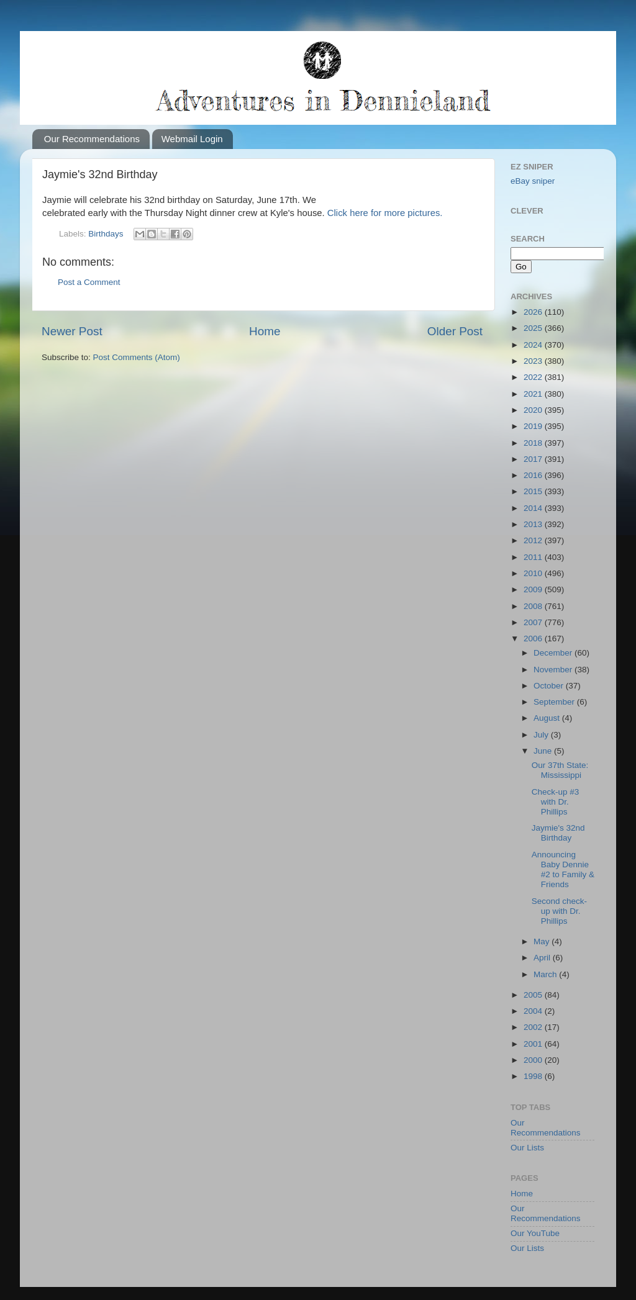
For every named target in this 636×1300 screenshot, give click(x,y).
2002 (534, 1027)
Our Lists (527, 1147)
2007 (534, 622)
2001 (534, 1044)
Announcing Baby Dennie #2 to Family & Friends (563, 870)
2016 (534, 475)
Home (264, 331)
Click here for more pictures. (385, 213)
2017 (534, 459)
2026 (534, 312)
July (542, 734)
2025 (534, 328)
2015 (534, 491)
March (546, 974)
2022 (534, 377)
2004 (534, 1011)
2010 (534, 573)
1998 (534, 1076)
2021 (534, 394)
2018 (534, 443)
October (550, 685)
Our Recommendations (92, 138)
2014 (534, 508)
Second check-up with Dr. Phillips (559, 911)
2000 (534, 1060)
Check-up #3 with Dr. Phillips (555, 801)
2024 (534, 345)
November (554, 669)
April (543, 957)
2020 (534, 410)
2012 (534, 540)
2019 (534, 426)
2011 (534, 557)
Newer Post (72, 331)
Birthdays (105, 233)
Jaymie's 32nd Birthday (558, 832)
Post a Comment (89, 282)
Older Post (455, 331)
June (544, 751)
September (555, 701)
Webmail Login (192, 138)
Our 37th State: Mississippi (560, 770)
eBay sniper (533, 181)
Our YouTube (535, 1233)
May (543, 941)
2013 (534, 524)
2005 (534, 995)
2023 (534, 361)
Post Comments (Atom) (136, 357)
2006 (534, 638)
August (548, 718)
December (554, 652)
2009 (534, 589)
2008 (534, 606)
